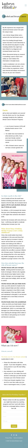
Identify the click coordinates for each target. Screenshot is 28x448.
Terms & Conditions (18, 437)
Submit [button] (14, 426)
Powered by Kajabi (14, 444)
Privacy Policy (8, 437)
